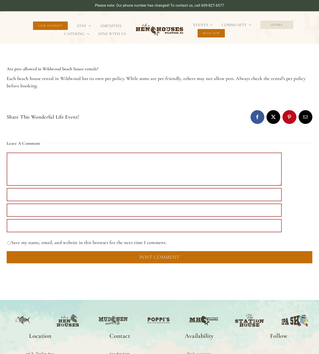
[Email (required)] (144, 210)
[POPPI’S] (158, 314)
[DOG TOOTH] (23, 314)
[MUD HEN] (113, 314)
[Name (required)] (144, 194)
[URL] (144, 225)
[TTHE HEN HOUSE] (67, 314)
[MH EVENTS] (204, 314)
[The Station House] (249, 314)
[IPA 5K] (294, 314)
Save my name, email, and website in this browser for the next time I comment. (88, 242)
